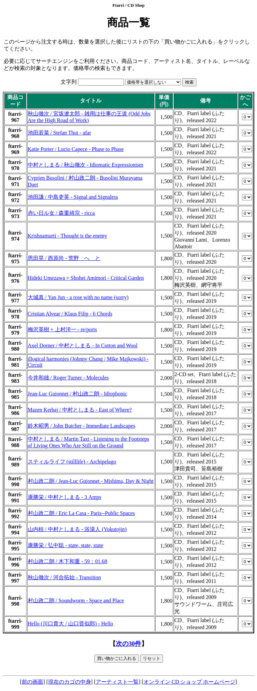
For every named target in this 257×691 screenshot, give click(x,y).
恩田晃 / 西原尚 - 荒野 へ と (64, 258)
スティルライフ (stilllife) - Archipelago (72, 461)
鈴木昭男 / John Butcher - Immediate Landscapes (82, 426)
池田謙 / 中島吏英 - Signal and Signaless (73, 197)
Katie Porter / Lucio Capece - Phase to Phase (76, 149)
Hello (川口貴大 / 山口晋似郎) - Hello (70, 623)
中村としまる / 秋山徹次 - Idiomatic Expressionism (85, 165)
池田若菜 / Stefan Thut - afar (59, 133)
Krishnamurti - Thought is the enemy (67, 236)
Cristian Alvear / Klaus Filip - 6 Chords (70, 314)
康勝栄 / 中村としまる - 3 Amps (64, 497)
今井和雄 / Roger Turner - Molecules (68, 377)
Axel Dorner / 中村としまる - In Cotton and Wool (83, 345)
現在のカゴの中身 (69, 682)
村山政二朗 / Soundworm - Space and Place (76, 600)
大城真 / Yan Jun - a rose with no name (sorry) (78, 297)
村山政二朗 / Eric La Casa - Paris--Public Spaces (81, 513)
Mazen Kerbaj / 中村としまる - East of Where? (80, 410)
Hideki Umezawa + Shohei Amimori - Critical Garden (86, 278)
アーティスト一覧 (117, 682)
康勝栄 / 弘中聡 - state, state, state (65, 545)
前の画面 (32, 682)
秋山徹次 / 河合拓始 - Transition (64, 577)
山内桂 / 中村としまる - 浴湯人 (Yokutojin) (77, 529)
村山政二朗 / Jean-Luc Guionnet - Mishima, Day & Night (91, 481)
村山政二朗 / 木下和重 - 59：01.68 (67, 561)
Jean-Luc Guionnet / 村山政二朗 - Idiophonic (77, 394)
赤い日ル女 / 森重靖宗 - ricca (61, 213)
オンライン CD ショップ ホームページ (189, 682)
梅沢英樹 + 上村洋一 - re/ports (62, 329)
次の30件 (128, 643)
